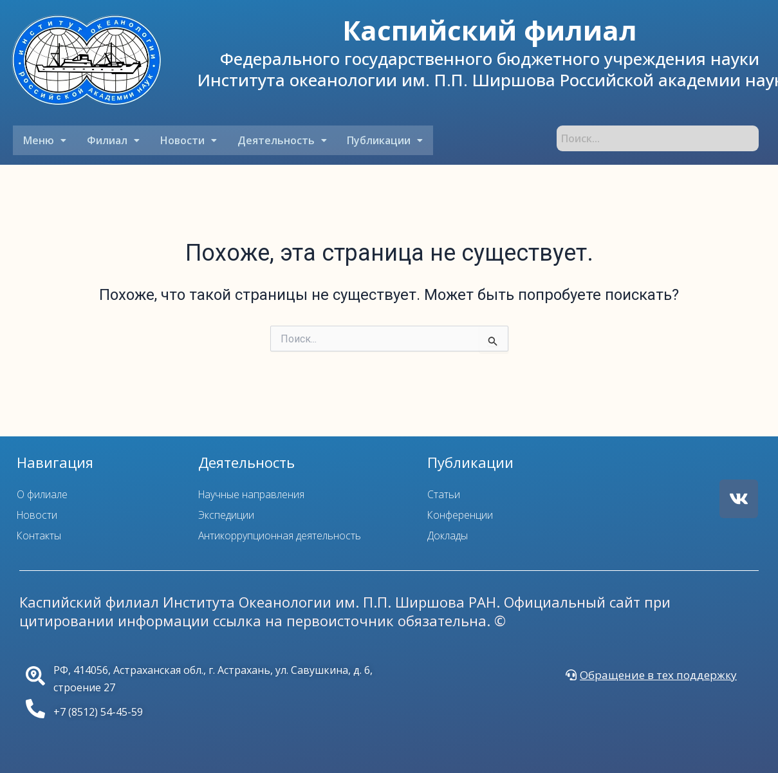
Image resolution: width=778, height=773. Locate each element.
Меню (44, 140)
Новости (185, 140)
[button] (44, 140)
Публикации (380, 140)
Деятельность (277, 140)
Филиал (111, 140)
